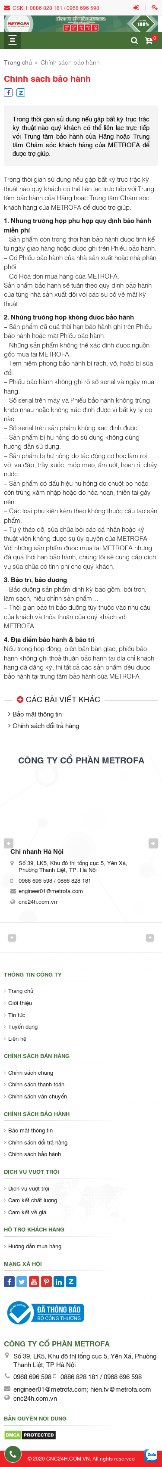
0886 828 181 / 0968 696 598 (64, 7)
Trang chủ (18, 62)
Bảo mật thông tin (37, 713)
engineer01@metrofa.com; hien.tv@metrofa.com (82, 1388)
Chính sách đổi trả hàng (46, 725)
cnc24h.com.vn (38, 901)
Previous (8, 843)
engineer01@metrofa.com (51, 890)
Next (153, 843)
